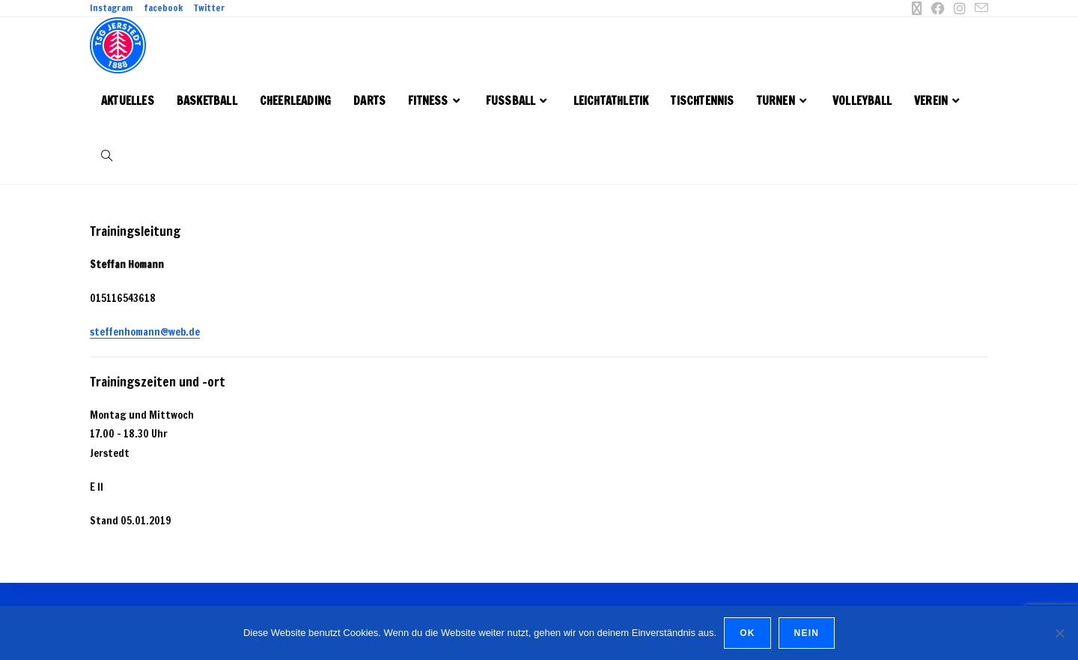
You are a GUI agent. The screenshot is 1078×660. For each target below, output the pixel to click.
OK (747, 633)
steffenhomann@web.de (145, 331)
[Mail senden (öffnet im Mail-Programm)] (979, 8)
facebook (163, 8)
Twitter (209, 8)
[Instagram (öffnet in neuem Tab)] (959, 8)
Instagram (111, 8)
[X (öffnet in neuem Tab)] (917, 8)
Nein (806, 633)
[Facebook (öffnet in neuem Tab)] (938, 8)
